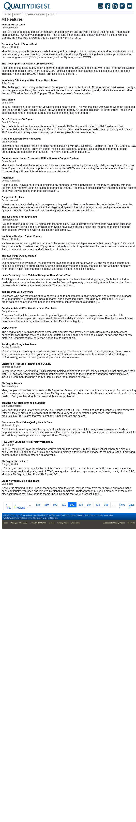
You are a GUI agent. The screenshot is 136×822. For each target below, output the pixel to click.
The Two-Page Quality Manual (19, 255)
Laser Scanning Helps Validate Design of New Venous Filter (36, 275)
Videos (51, 523)
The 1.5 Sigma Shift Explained (19, 216)
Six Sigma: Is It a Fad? (15, 461)
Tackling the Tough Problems (19, 344)
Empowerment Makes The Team (20, 480)
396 (107, 504)
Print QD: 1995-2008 (18, 523)
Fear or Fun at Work (13, 24)
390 (56, 504)
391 (64, 504)
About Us (131, 523)
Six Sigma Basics (12, 383)
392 (73, 504)
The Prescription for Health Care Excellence (27, 63)
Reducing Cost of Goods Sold (19, 44)
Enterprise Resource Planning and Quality (26, 363)
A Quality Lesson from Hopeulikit (21, 138)
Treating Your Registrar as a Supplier (23, 402)
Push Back (8, 177)
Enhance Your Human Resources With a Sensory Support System (40, 158)
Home (8, 14)
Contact (80, 515)
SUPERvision (9, 327)
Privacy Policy (62, 523)
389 (47, 504)
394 (90, 504)
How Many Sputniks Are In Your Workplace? (27, 441)
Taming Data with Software (17, 291)
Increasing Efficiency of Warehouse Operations (29, 80)
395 (98, 504)
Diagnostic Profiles (13, 197)
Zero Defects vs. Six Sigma (17, 119)
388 (39, 504)
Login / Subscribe (35, 14)
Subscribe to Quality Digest (114, 523)
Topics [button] (17, 14)
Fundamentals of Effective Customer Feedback (29, 308)
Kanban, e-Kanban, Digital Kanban (22, 236)
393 (81, 504)
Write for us (75, 523)
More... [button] (51, 14)
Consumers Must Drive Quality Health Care (27, 422)
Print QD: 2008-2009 (38, 523)
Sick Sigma (8, 99)
